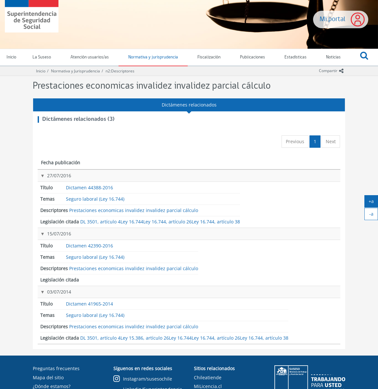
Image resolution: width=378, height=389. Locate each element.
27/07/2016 (52, 175)
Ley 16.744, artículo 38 (309, 204)
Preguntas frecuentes (56, 342)
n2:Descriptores (120, 71)
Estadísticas (295, 57)
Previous (295, 141)
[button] (364, 57)
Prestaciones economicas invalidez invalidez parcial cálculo (246, 182)
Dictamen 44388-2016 (120, 175)
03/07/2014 (52, 245)
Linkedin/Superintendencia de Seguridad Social (147, 366)
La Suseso (41, 57)
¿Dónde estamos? (51, 360)
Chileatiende (207, 351)
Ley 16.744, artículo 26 (309, 195)
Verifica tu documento (57, 378)
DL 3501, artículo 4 (305, 176)
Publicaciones (252, 57)
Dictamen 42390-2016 (120, 219)
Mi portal (333, 19)
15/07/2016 (52, 219)
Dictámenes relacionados (189, 105)
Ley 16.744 (298, 185)
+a (373, 202)
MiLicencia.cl (208, 360)
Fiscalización (208, 57)
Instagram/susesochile (142, 353)
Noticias (333, 57)
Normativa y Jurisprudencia (75, 71)
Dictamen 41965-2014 (120, 245)
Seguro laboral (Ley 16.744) (183, 179)
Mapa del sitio (48, 351)
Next (331, 141)
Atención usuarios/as (89, 57)
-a (373, 215)
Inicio (40, 71)
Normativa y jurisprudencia (153, 57)
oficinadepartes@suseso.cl (62, 369)
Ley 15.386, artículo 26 (309, 255)
